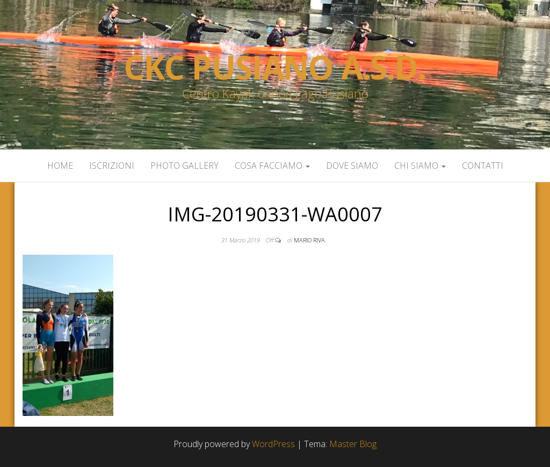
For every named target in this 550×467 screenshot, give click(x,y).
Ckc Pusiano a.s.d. (274, 67)
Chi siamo (420, 165)
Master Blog (353, 444)
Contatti (482, 165)
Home (60, 165)
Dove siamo (352, 165)
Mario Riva (309, 240)
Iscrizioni (111, 165)
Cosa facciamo (272, 165)
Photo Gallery (184, 165)
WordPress (273, 444)
